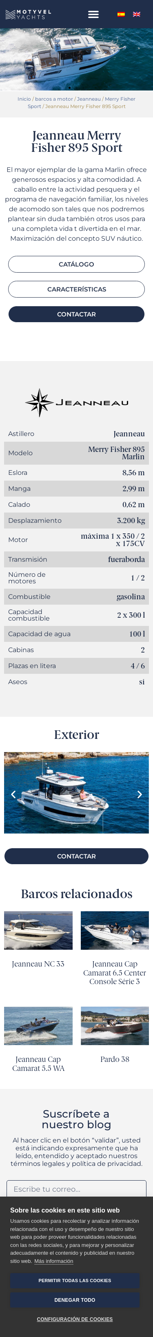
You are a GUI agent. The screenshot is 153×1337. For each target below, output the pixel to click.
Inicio (24, 99)
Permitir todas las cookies (75, 1280)
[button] (93, 14)
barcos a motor (54, 99)
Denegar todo (74, 1300)
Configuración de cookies (75, 1319)
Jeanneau (89, 99)
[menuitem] (121, 14)
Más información (53, 1261)
